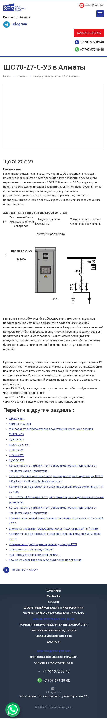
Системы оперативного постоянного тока (53, 614)
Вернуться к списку (20, 571)
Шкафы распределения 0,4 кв (53, 620)
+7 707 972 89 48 (92, 42)
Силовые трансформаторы (53, 663)
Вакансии (54, 642)
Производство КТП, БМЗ (53, 652)
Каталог (54, 603)
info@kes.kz (53, 692)
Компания (53, 591)
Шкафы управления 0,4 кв (53, 637)
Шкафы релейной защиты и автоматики (53, 608)
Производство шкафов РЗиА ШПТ (53, 658)
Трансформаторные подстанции (53, 631)
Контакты (53, 597)
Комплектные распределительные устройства (53, 625)
